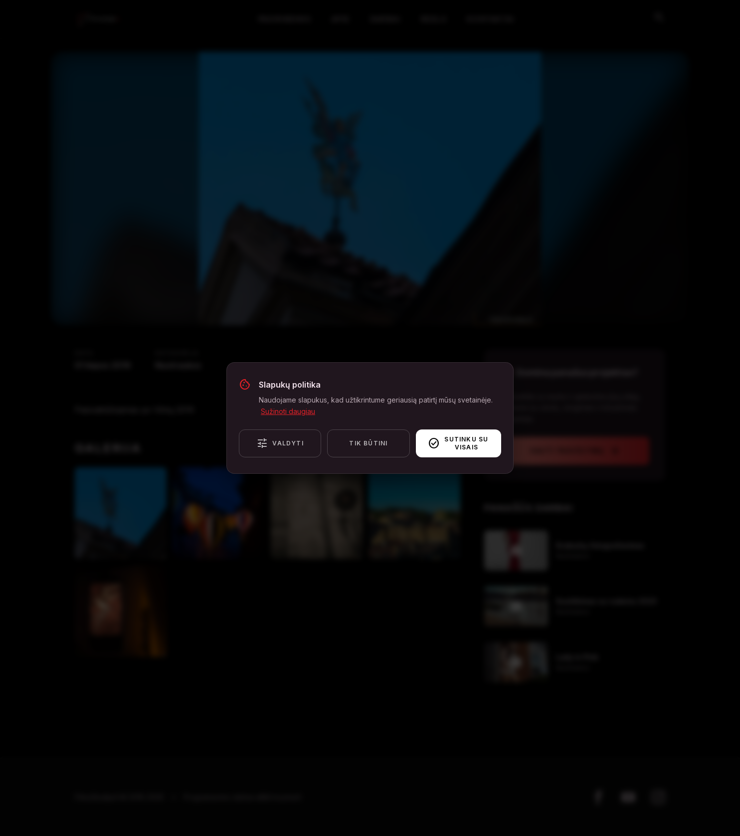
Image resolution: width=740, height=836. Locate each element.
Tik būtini (368, 443)
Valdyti (279, 443)
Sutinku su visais (458, 443)
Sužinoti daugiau (288, 411)
